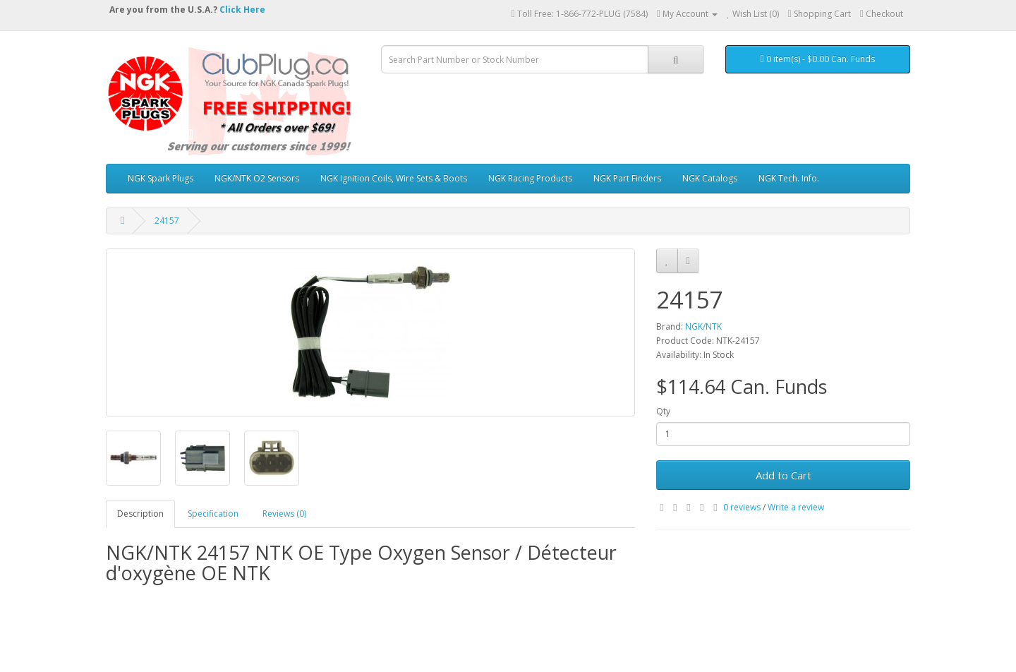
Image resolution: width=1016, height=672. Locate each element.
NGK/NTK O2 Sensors (256, 178)
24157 (167, 221)
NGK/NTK (703, 326)
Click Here (242, 10)
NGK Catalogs (709, 178)
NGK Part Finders (627, 178)
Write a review (796, 507)
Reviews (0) (284, 514)
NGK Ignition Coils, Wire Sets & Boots (393, 178)
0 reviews (742, 507)
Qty (663, 411)
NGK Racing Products (530, 178)
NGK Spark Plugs (160, 178)
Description (140, 514)
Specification (213, 514)
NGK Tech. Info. (788, 178)
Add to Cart (783, 475)
